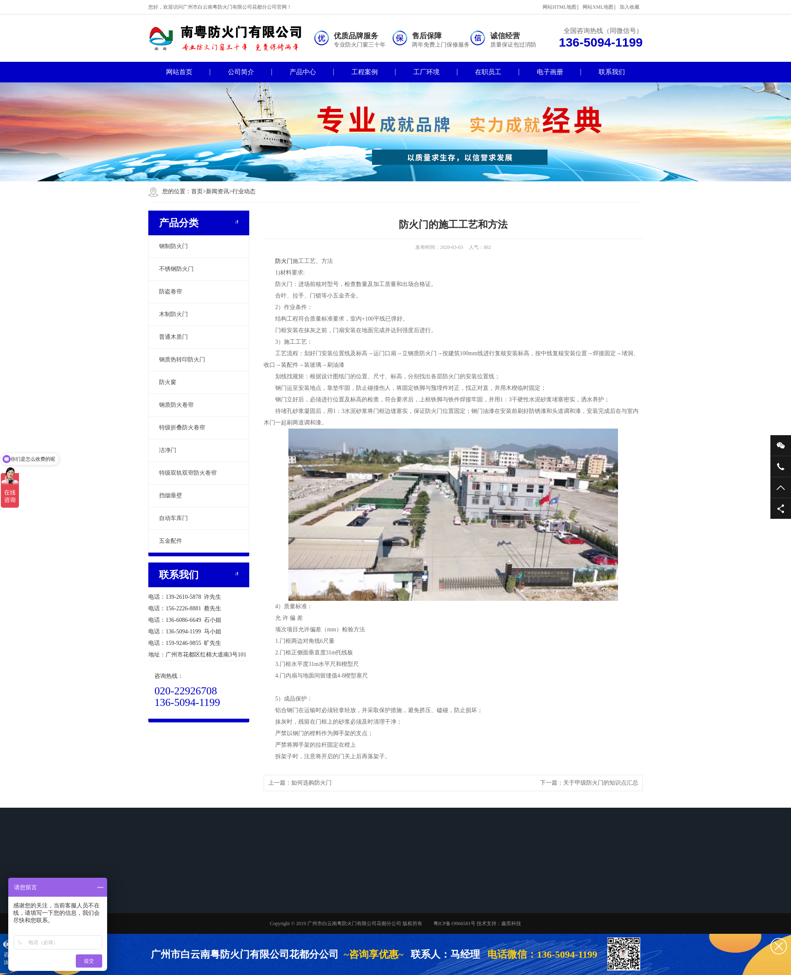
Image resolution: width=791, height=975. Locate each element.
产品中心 (303, 71)
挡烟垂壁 (170, 495)
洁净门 (167, 450)
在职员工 (488, 71)
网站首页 (179, 71)
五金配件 (170, 541)
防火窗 (167, 382)
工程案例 (364, 71)
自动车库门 (173, 518)
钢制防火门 (173, 246)
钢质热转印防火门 (182, 359)
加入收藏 (629, 7)
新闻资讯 (217, 191)
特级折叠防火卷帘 (182, 427)
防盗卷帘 (170, 291)
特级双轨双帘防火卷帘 (188, 473)
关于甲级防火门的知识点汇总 (600, 783)
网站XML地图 (598, 7)
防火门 (284, 261)
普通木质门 (173, 337)
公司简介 (241, 71)
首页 (198, 191)
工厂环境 (426, 71)
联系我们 (612, 71)
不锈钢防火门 (176, 269)
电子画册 (550, 71)
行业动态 (243, 191)
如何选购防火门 (311, 783)
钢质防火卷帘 (176, 405)
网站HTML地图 (559, 7)
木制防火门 (173, 314)
